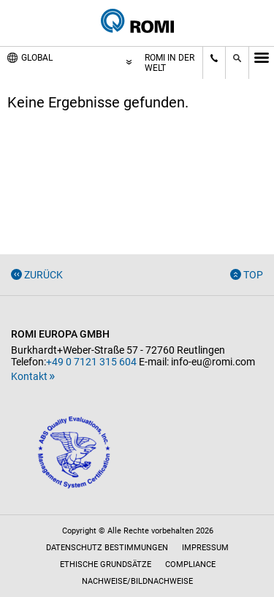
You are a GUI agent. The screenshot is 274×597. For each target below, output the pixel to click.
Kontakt (29, 376)
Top (253, 275)
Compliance (190, 564)
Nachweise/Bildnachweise (137, 581)
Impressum (205, 547)
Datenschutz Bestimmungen (107, 547)
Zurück (43, 275)
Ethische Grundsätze (105, 564)
